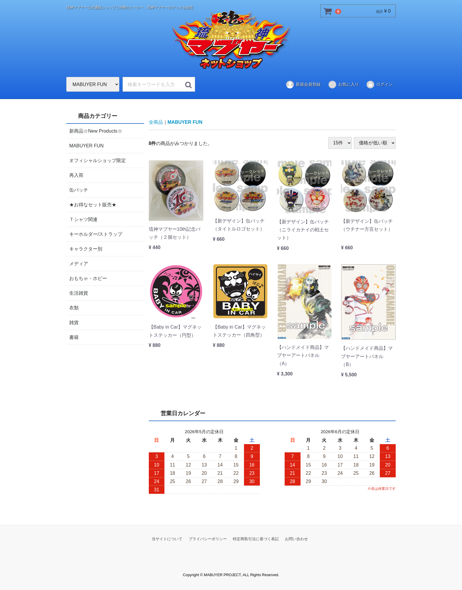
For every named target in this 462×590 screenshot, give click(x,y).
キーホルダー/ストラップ (95, 233)
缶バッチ (78, 189)
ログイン (379, 84)
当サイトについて (167, 538)
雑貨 (74, 322)
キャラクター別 (85, 248)
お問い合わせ (296, 538)
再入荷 (76, 174)
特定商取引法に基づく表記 (256, 538)
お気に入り (343, 84)
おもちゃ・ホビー (88, 278)
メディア (78, 263)
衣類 (74, 307)
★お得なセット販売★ (92, 204)
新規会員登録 (303, 84)
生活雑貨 (78, 292)
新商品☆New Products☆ (95, 130)
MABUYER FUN (86, 145)
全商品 (156, 122)
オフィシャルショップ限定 (97, 160)
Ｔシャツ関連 (83, 219)
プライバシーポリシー (208, 538)
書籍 (74, 337)
